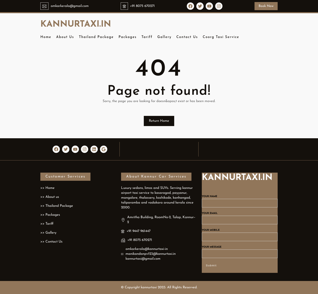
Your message (240, 250)
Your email (240, 216)
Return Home (159, 121)
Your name (240, 200)
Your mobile (240, 233)
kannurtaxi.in (75, 24)
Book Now (266, 6)
